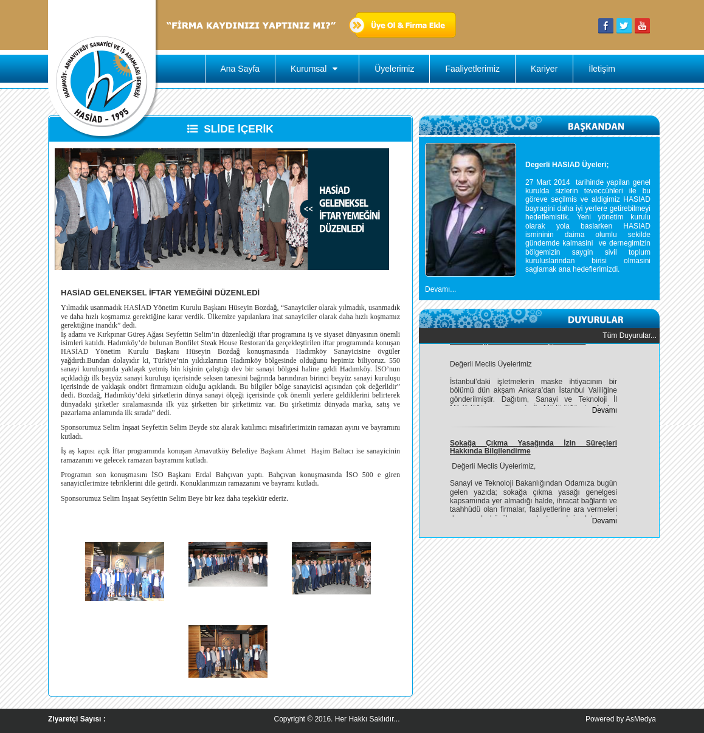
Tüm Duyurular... (629, 335)
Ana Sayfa (240, 69)
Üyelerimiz (394, 69)
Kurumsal (317, 69)
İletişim (601, 69)
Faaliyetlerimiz (472, 69)
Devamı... (440, 289)
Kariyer (544, 69)
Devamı (604, 411)
